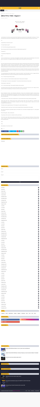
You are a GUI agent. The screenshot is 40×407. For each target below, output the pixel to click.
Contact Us (32, 390)
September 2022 (20, 251)
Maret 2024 (20, 229)
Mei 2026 (20, 187)
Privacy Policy (37, 390)
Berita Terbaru (11, 313)
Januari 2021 (20, 284)
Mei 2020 (20, 298)
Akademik (3, 313)
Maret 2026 (20, 191)
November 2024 (20, 216)
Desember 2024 (20, 214)
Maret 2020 (20, 302)
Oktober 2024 (20, 218)
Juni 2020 (20, 297)
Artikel (7, 313)
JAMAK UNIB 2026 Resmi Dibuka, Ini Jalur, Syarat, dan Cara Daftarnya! (18, 348)
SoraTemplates (6, 390)
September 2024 (20, 220)
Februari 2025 (20, 213)
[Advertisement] (20, 3)
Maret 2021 (20, 280)
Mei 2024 (20, 225)
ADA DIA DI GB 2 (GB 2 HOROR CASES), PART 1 (13, 357)
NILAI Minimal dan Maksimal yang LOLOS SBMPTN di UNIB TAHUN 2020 (18, 380)
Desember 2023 (20, 233)
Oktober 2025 (20, 200)
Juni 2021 (20, 275)
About (29, 390)
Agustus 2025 (20, 203)
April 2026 (20, 189)
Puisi (29, 313)
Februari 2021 (20, 282)
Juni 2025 (20, 207)
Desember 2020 (20, 286)
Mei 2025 (20, 209)
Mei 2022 (20, 258)
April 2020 (20, 300)
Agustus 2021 (20, 271)
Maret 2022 (20, 260)
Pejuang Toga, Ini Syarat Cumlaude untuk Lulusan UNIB (15, 385)
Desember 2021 (20, 264)
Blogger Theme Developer (16, 390)
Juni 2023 (20, 242)
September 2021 (20, 269)
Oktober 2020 (20, 289)
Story (4, 13)
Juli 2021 (20, 273)
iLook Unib (3, 18)
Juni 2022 (20, 256)
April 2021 (20, 278)
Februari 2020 (20, 304)
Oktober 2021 (20, 267)
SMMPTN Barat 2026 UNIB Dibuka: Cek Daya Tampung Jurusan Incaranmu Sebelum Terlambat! (22, 352)
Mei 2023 (20, 244)
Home (26, 390)
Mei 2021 (20, 276)
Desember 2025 (20, 196)
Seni (32, 313)
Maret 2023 (20, 245)
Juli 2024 (20, 222)
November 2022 (20, 249)
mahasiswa (23, 313)
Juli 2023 (20, 240)
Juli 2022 (20, 255)
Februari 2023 (20, 247)
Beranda (2, 13)
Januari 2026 (20, 194)
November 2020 (20, 287)
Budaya (15, 313)
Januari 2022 (20, 262)
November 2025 (20, 198)
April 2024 (20, 227)
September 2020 (20, 291)
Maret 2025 (20, 211)
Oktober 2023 (20, 236)
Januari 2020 (20, 306)
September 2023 (20, 238)
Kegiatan (19, 313)
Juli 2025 (20, 205)
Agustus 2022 (20, 253)
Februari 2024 (20, 231)
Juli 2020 (20, 295)
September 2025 (20, 202)
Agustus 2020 (20, 293)
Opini (27, 313)
